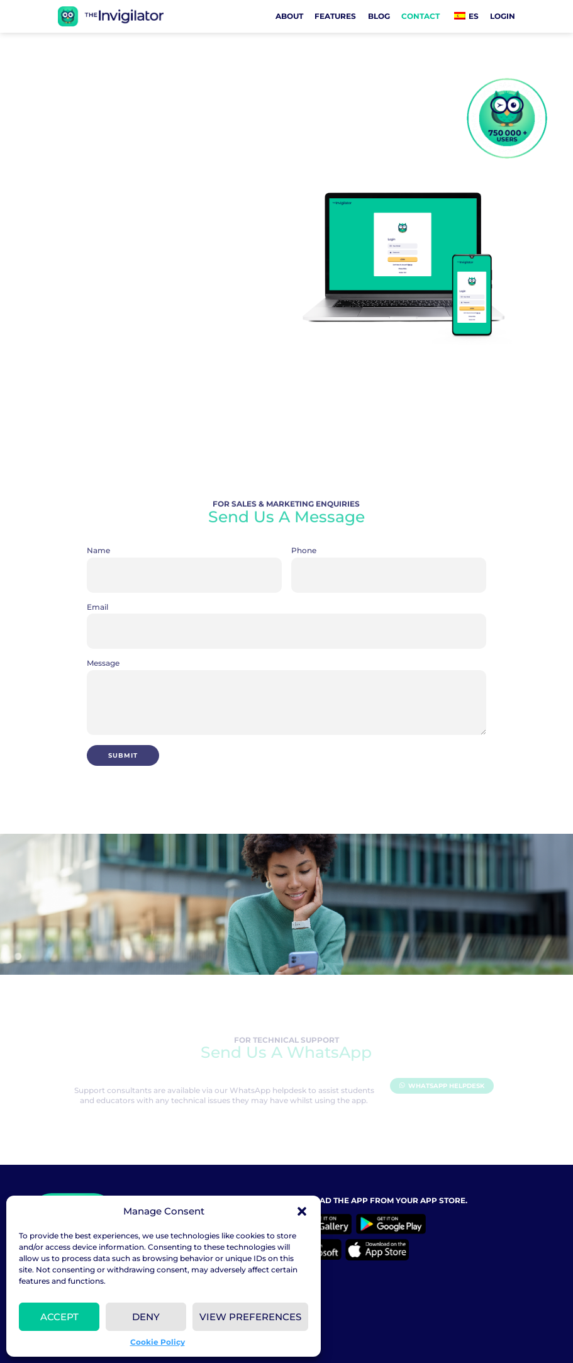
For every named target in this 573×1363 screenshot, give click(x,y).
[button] (302, 1211)
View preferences (250, 1317)
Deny (146, 1317)
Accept (59, 1317)
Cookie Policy (157, 1342)
